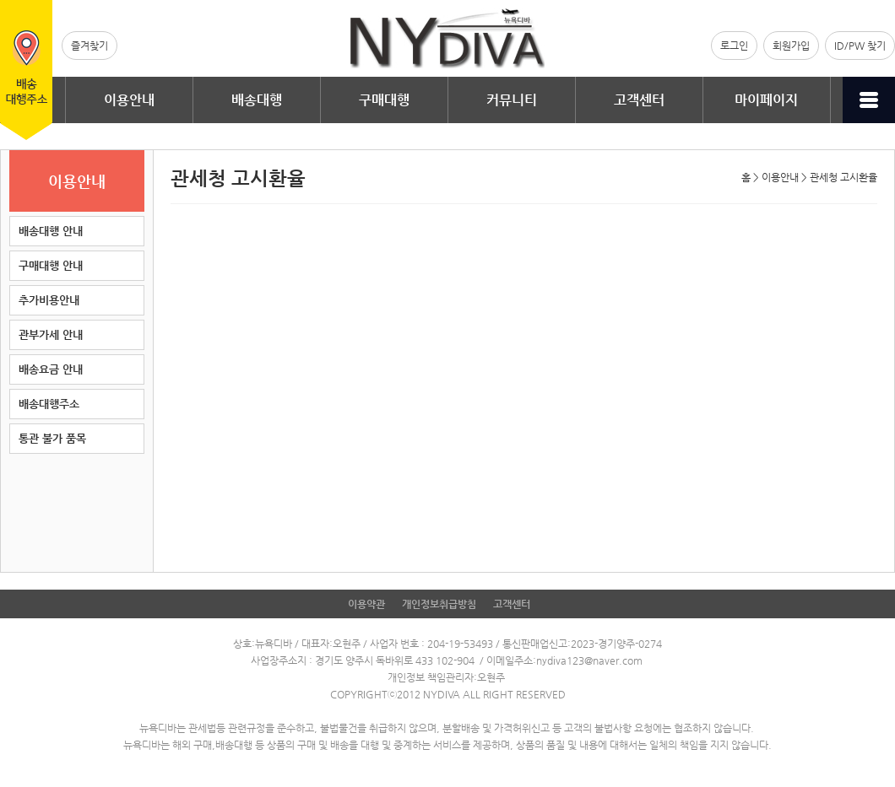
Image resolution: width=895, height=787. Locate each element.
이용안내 (129, 100)
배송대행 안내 (51, 230)
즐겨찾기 (89, 45)
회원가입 (791, 45)
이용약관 (366, 604)
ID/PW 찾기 (860, 45)
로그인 (734, 45)
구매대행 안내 (51, 265)
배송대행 (256, 100)
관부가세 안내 (51, 334)
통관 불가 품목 (52, 438)
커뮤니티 (511, 100)
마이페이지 (766, 100)
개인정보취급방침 (439, 604)
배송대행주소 (49, 403)
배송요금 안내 (51, 369)
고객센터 (639, 100)
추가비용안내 (49, 300)
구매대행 (384, 100)
